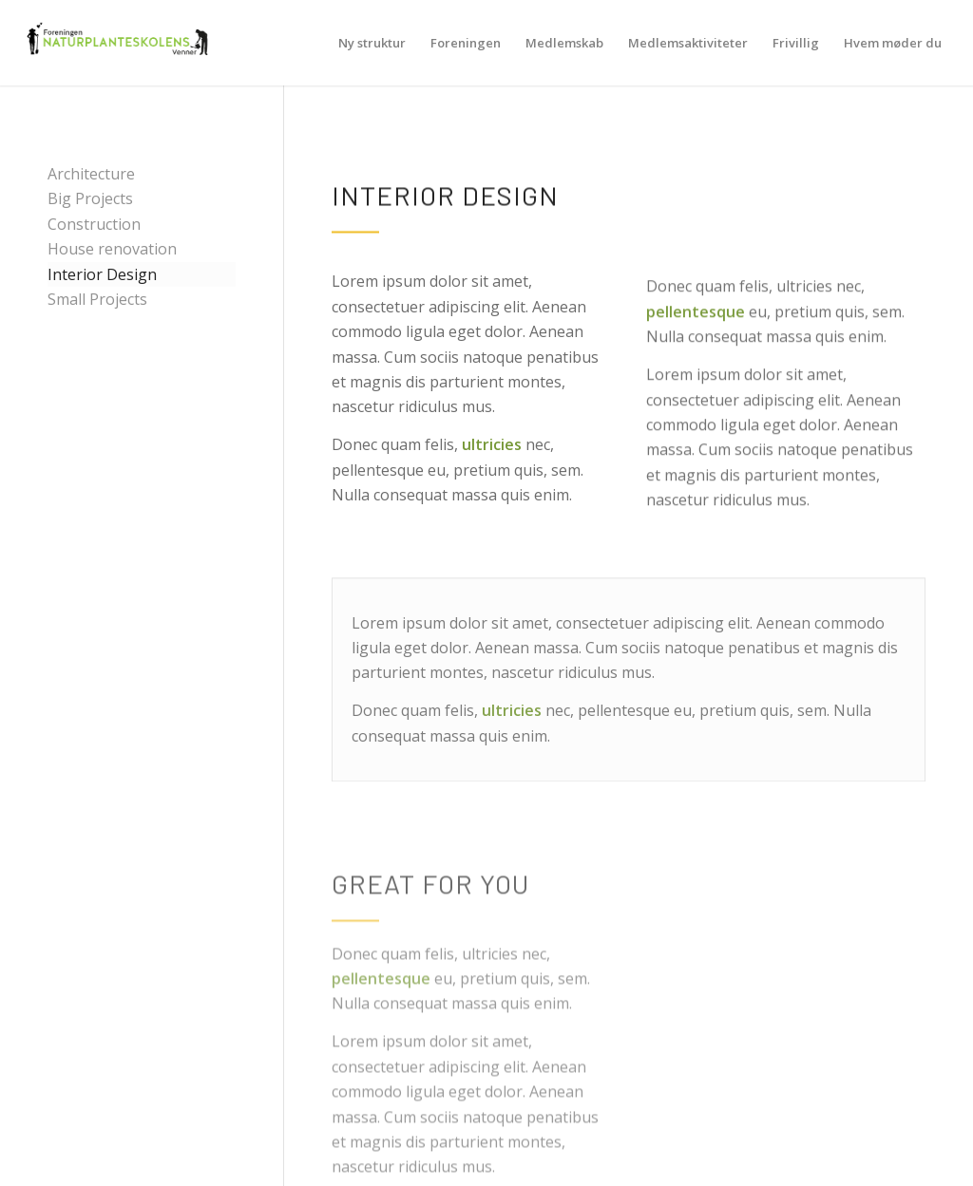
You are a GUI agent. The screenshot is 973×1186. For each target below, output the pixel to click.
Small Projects (97, 299)
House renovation (112, 248)
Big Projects (90, 198)
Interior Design (102, 274)
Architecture (91, 173)
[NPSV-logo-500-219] (116, 42)
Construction (94, 224)
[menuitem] (372, 42)
